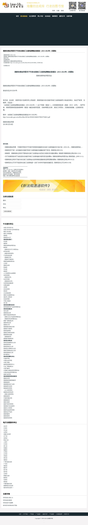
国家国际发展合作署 (9, 326)
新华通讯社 (7, 354)
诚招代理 (45, 514)
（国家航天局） (8, 257)
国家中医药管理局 (8, 404)
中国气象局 (7, 368)
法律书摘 (69, 16)
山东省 (5, 454)
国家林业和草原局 (8, 392)
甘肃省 (5, 479)
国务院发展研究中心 (9, 364)
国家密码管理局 (8, 418)
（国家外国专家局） (9, 253)
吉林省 (5, 438)
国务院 (5, 235)
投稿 (62, 10)
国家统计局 (7, 324)
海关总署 (6, 311)
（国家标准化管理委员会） (11, 318)
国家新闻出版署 (8, 334)
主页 (20, 514)
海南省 (5, 465)
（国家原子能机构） (9, 259)
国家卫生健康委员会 (9, 295)
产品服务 (51, 514)
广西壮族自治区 (8, 462)
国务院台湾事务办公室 (10, 348)
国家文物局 (7, 402)
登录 (53, 10)
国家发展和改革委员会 (44, 76)
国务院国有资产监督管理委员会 (12, 307)
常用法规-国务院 (7, 500)
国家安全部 (7, 265)
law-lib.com (9, 169)
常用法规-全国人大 (8, 497)
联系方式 (66, 514)
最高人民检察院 (8, 233)
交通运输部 (7, 285)
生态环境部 (7, 279)
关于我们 (25, 514)
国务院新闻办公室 (8, 352)
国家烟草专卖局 (8, 386)
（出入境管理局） (8, 390)
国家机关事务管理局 (9, 332)
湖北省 (5, 458)
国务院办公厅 (7, 237)
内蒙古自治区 (7, 434)
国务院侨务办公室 (8, 346)
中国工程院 (7, 362)
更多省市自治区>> (8, 487)
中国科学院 (7, 358)
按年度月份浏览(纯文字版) (10, 505)
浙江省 (5, 446)
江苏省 (5, 444)
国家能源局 (7, 382)
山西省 (5, 432)
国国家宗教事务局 (8, 338)
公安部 (5, 263)
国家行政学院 (7, 374)
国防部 (5, 243)
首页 (17, 16)
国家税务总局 (7, 313)
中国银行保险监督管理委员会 (11, 370)
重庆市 (5, 467)
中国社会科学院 (8, 360)
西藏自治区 (7, 475)
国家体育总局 (7, 322)
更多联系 (18, 175)
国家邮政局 (7, 400)
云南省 (5, 473)
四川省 (5, 469)
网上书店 (40, 16)
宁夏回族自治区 (8, 483)
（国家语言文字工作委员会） (11, 249)
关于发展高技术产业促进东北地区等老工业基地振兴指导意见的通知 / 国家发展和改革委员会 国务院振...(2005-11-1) (44, 156)
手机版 (32, 514)
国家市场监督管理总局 (10, 314)
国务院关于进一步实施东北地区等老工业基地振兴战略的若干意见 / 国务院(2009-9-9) (34, 150)
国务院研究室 (7, 344)
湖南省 (5, 460)
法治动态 (47, 16)
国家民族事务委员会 (9, 261)
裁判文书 (62, 16)
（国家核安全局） (8, 281)
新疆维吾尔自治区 (8, 485)
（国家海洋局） (8, 277)
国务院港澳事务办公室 (10, 342)
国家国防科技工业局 (9, 384)
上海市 (5, 442)
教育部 (5, 247)
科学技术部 (7, 251)
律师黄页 (55, 16)
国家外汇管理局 (8, 408)
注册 (58, 10)
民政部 (5, 267)
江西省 (5, 452)
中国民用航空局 (8, 398)
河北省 (5, 430)
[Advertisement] (44, 33)
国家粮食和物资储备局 (10, 380)
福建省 (5, 450)
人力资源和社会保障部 (10, 273)
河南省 (5, 456)
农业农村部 (7, 289)
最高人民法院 (7, 231)
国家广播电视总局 (8, 320)
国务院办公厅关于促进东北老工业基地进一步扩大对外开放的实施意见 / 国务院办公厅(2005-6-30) (38, 162)
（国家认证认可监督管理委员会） (13, 316)
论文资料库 (32, 16)
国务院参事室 (7, 330)
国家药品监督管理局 (9, 410)
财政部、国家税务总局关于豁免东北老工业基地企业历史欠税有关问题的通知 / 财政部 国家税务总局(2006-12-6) (43, 153)
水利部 (5, 287)
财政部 (5, 271)
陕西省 (5, 477)
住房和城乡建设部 (8, 283)
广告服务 (38, 514)
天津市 (5, 428)
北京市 (5, 426)
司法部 (5, 269)
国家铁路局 (7, 396)
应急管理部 (7, 299)
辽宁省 (5, 436)
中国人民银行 (7, 301)
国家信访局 (7, 378)
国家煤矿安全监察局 (9, 406)
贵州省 (5, 471)
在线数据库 (59, 514)
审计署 (5, 303)
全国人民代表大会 (8, 227)
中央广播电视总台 (8, 366)
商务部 (5, 291)
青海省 (5, 481)
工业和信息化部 (8, 255)
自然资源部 (7, 275)
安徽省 (5, 448)
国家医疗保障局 (8, 328)
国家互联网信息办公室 (10, 350)
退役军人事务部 (8, 297)
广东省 (5, 464)
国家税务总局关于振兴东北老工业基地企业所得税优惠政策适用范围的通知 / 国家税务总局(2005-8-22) (39, 159)
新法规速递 (23, 16)
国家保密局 (7, 416)
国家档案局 (7, 414)
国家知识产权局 (8, 412)
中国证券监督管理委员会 (10, 372)
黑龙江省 (6, 440)
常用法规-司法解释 (8, 502)
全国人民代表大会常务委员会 (11, 229)
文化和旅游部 (7, 293)
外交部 (5, 241)
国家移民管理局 (8, 388)
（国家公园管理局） (9, 394)
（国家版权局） (8, 336)
